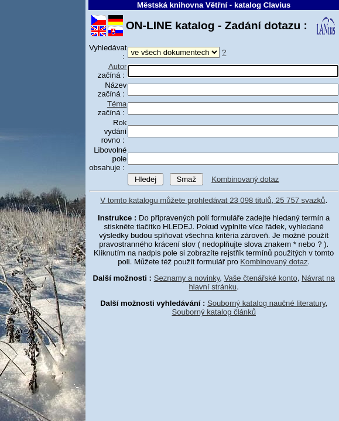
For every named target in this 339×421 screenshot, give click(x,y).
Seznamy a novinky (187, 278)
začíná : (112, 71)
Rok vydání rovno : (114, 131)
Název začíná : (112, 89)
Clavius (277, 5)
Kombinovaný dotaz (245, 179)
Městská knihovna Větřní (182, 5)
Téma (117, 103)
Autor (117, 66)
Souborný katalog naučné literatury (266, 303)
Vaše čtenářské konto (260, 278)
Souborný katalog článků (214, 312)
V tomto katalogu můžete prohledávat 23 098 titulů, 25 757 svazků (212, 200)
